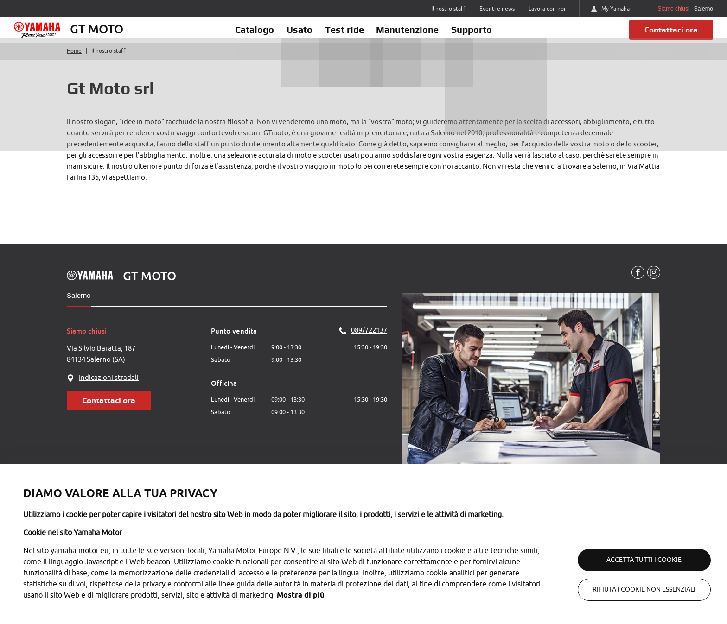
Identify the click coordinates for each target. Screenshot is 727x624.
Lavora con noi (547, 9)
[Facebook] (636, 286)
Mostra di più (300, 595)
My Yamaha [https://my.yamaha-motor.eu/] (610, 9)
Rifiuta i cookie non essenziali (634, 589)
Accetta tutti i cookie (634, 560)
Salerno (79, 308)
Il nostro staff (448, 9)
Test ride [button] (344, 35)
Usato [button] (289, 35)
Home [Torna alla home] (74, 64)
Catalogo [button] (233, 35)
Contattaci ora (667, 36)
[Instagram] (653, 286)
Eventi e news (497, 9)
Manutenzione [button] (418, 35)
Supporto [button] (493, 35)
